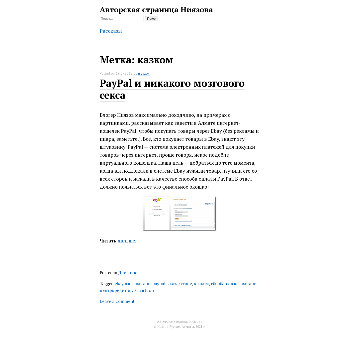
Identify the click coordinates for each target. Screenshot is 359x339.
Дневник (127, 272)
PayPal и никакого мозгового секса (172, 89)
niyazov (144, 73)
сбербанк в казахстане (233, 283)
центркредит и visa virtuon (127, 290)
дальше (126, 240)
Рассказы (111, 30)
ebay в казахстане (132, 283)
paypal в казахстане (172, 283)
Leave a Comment (117, 301)
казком (201, 283)
